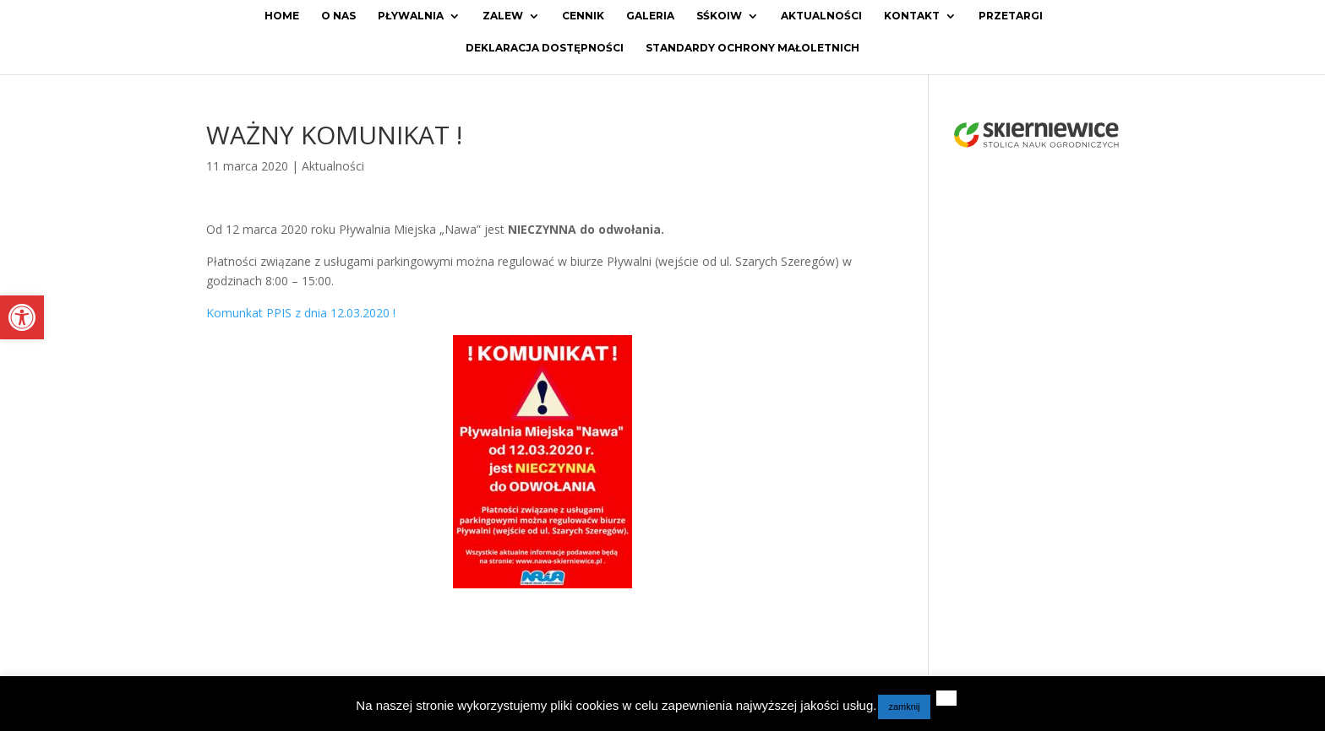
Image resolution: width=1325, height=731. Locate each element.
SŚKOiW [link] (719, 16)
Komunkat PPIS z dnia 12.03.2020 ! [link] (300, 313)
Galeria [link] (650, 16)
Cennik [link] (583, 16)
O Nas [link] (338, 16)
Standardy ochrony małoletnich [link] (752, 48)
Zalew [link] (503, 16)
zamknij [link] (903, 706)
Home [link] (281, 16)
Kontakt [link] (912, 16)
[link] (22, 317)
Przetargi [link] (1011, 16)
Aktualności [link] (821, 16)
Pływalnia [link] (411, 16)
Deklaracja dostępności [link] (545, 48)
